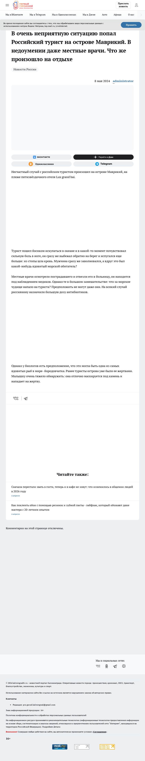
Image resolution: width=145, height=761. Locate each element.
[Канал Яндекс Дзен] (103, 157)
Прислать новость (123, 5)
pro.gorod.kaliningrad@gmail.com (39, 704)
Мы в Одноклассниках (64, 14)
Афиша (117, 14)
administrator (123, 81)
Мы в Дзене (89, 14)
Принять (131, 24)
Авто (104, 14)
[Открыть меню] (7, 5)
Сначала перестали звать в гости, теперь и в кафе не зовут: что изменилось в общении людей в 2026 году (72, 491)
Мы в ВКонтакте (14, 14)
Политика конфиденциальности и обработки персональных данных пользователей (46, 715)
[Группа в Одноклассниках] (41, 164)
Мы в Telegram (38, 14)
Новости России (24, 69)
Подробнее (47, 726)
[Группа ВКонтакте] (41, 157)
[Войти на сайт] (136, 5)
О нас (131, 14)
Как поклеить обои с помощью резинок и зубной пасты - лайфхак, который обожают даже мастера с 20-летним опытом (72, 509)
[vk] (16, 398)
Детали (56, 726)
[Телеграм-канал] (103, 164)
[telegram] (26, 398)
